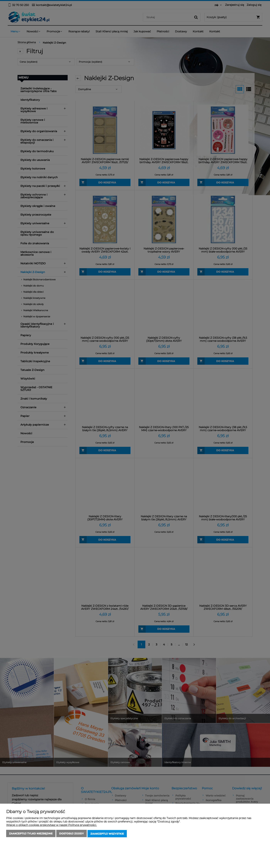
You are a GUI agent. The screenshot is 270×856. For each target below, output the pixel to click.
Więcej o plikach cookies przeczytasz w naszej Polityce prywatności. (51, 825)
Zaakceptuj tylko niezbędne (31, 833)
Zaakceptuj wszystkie (107, 833)
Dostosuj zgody (71, 833)
